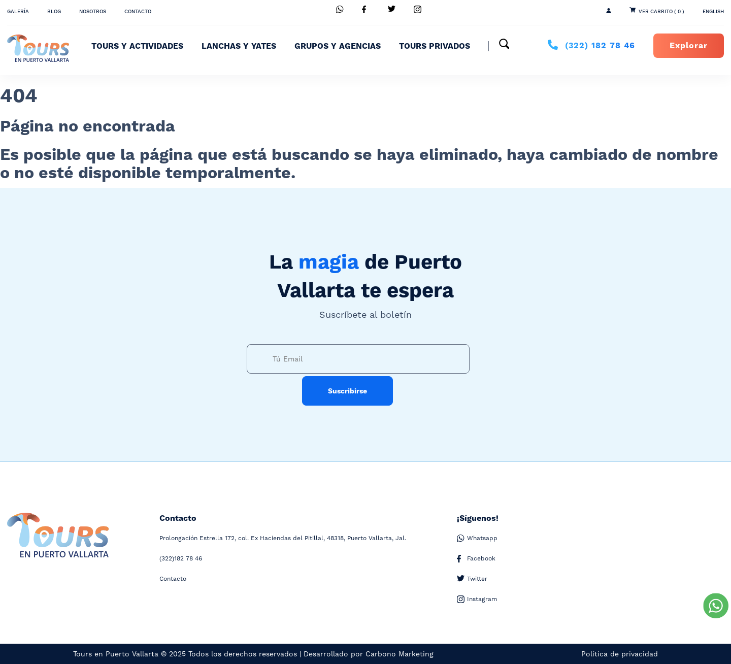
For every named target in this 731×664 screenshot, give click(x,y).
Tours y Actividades (137, 46)
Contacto (137, 12)
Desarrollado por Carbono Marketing (369, 654)
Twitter (472, 579)
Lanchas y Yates (239, 46)
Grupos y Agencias (337, 46)
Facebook (476, 558)
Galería (18, 12)
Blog (54, 12)
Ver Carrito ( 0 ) (661, 12)
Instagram (477, 599)
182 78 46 (600, 46)
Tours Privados (434, 46)
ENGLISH (713, 12)
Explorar (689, 46)
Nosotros (92, 12)
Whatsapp (477, 538)
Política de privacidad (619, 654)
